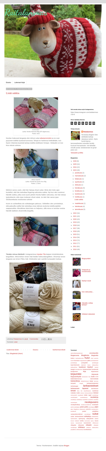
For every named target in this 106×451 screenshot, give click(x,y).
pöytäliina (95, 411)
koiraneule (85, 376)
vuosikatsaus (87, 429)
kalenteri (83, 365)
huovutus (77, 360)
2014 (75, 237)
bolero (73, 358)
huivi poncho (94, 358)
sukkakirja (87, 416)
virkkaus (81, 427)
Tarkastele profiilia (77, 153)
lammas (96, 381)
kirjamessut (94, 371)
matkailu (73, 393)
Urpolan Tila (41, 254)
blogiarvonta (75, 355)
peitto (86, 407)
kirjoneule (95, 374)
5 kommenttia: (34, 339)
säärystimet (89, 418)
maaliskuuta (79, 203)
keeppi (73, 369)
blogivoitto (94, 355)
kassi (89, 365)
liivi (81, 391)
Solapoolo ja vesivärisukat (86, 270)
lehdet (73, 391)
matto (78, 393)
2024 (75, 167)
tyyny (92, 420)
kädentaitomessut (76, 379)
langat (81, 383)
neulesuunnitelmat (86, 404)
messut (95, 393)
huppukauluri (83, 360)
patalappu (77, 407)
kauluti (96, 367)
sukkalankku (94, 416)
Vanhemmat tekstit (59, 350)
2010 (75, 249)
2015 (75, 234)
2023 (75, 170)
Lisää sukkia (12, 93)
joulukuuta (78, 173)
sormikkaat (87, 414)
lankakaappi (74, 386)
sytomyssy (82, 418)
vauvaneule (87, 423)
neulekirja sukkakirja (76, 399)
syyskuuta (78, 182)
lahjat (91, 381)
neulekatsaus (84, 397)
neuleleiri (90, 399)
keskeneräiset (87, 369)
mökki (85, 395)
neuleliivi (96, 399)
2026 (75, 161)
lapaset (85, 388)
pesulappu (91, 407)
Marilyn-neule (86, 281)
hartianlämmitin (79, 358)
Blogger (66, 445)
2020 (75, 219)
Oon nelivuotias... (88, 292)
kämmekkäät (94, 379)
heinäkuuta (79, 188)
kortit (93, 376)
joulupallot (84, 363)
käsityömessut (85, 381)
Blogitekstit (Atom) (16, 353)
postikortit (73, 411)
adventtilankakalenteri (77, 353)
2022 (75, 213)
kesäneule (95, 369)
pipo (96, 407)
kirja (84, 371)
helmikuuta (79, 206)
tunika (82, 421)
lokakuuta (78, 179)
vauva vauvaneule (76, 423)
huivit (72, 360)
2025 (75, 164)
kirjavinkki (76, 374)
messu (82, 393)
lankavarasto (75, 388)
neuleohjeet (74, 402)
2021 (75, 216)
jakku (89, 360)
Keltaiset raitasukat (88, 314)
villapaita (73, 425)
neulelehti (85, 399)
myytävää (80, 395)
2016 (75, 231)
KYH (96, 376)
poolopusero (94, 409)
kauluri (90, 367)
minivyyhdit (74, 395)
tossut (72, 420)
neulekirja (94, 397)
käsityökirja (75, 381)
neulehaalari (74, 397)
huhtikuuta (78, 197)
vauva (96, 421)
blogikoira (85, 355)
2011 (75, 246)
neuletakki (95, 404)
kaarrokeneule (75, 365)
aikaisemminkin (46, 138)
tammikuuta (79, 209)
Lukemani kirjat (19, 82)
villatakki (89, 425)
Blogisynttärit (86, 258)
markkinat (95, 391)
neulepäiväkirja (75, 404)
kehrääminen (78, 369)
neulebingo (95, 395)
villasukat (81, 425)
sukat (15, 342)
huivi (87, 357)
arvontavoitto (93, 353)
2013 (75, 240)
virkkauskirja (79, 429)
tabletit (96, 418)
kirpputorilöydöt (76, 376)
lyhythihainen (87, 391)
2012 (75, 243)
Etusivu (8, 82)
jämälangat (95, 362)
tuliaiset (77, 420)
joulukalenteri (94, 360)
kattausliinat (74, 367)
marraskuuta (79, 176)
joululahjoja (74, 362)
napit (89, 395)
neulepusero (91, 402)
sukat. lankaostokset (77, 416)
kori (89, 376)
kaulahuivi (82, 367)
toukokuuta (79, 194)
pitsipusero (83, 409)
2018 (75, 225)
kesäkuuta (78, 191)
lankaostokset (90, 385)
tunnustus (87, 420)
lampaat (73, 383)
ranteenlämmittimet (76, 414)
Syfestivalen (74, 418)
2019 (75, 222)
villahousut (95, 423)
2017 (75, 228)
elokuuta (78, 185)
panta (72, 407)
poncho (88, 409)
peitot (82, 407)
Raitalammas (25, 12)
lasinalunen (94, 388)
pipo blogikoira (75, 409)
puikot (84, 411)
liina (78, 391)
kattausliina (95, 365)
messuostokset (89, 393)
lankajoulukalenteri (92, 383)
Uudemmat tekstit (13, 350)
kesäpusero (74, 371)
